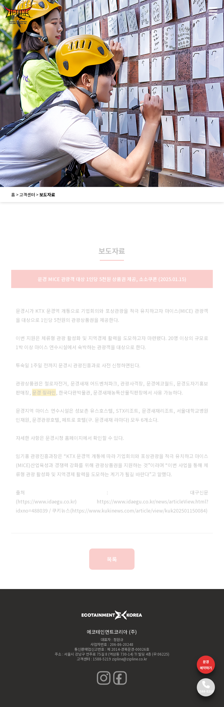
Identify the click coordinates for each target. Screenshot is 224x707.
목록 (112, 561)
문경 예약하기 (206, 664)
